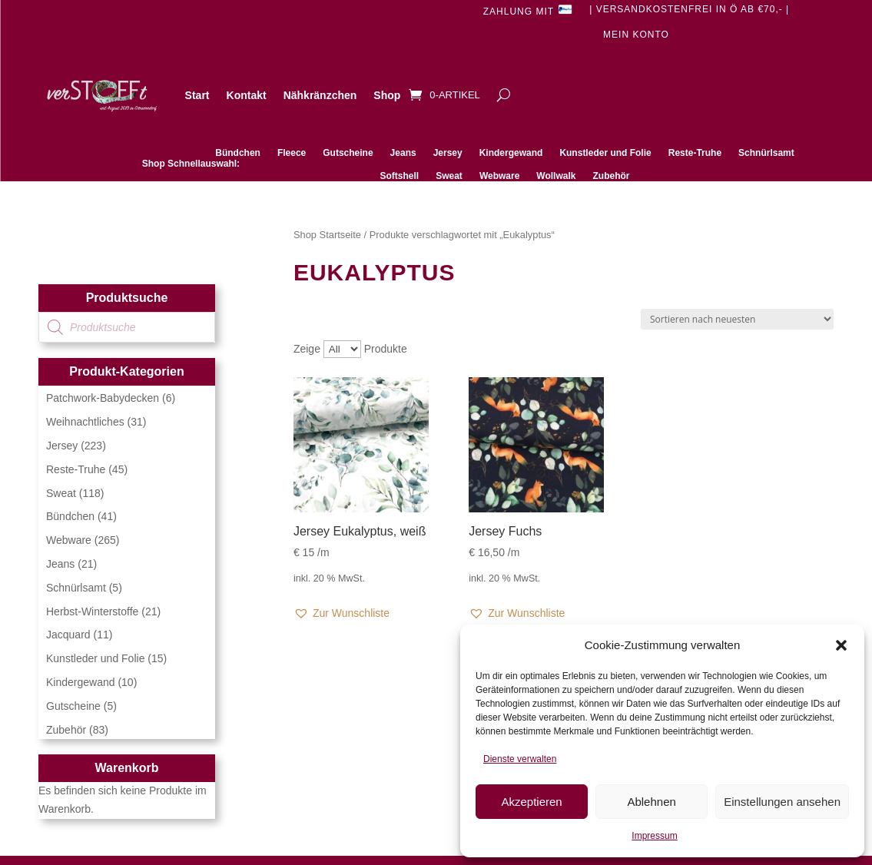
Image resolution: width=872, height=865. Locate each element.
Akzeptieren (531, 801)
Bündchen (237, 152)
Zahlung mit (527, 10)
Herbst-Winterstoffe (92, 611)
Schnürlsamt (766, 152)
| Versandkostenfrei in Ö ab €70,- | (689, 9)
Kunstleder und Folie (605, 152)
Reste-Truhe (694, 152)
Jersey (448, 152)
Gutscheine (348, 152)
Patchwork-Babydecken (102, 398)
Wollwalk (555, 176)
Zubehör (610, 176)
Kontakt (247, 95)
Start (197, 95)
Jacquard (68, 634)
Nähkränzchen (320, 95)
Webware (499, 176)
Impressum (654, 835)
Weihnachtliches (85, 422)
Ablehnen (651, 801)
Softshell (399, 176)
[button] (841, 645)
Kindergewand (511, 152)
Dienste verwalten (519, 759)
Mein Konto (636, 34)
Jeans (403, 152)
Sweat (449, 176)
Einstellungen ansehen (782, 801)
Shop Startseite (327, 234)
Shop (386, 95)
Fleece (291, 152)
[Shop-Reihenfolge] (737, 319)
